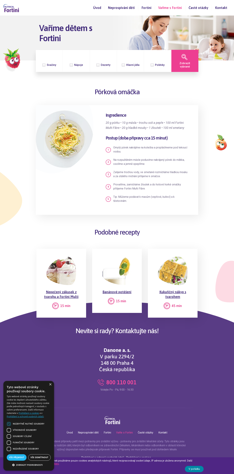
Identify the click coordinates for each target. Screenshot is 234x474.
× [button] (50, 384)
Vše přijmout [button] (16, 457)
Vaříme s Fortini (170, 8)
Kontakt (221, 8)
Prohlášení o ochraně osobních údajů (25, 416)
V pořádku (194, 468)
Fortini (146, 8)
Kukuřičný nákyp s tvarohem (172, 294)
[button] (29, 465)
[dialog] (28, 426)
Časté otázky (198, 8)
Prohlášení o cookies (29, 413)
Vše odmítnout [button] (39, 457)
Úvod (97, 8)
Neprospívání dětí (121, 8)
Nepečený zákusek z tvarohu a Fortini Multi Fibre (61, 296)
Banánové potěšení (116, 292)
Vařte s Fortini (124, 432)
